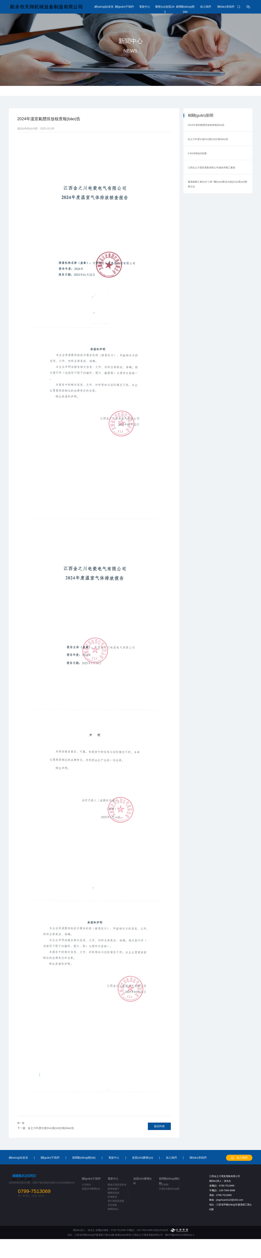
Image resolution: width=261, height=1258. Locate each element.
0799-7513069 (34, 1191)
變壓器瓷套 (113, 1192)
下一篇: (21, 1128)
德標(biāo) (113, 1209)
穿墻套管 (112, 1196)
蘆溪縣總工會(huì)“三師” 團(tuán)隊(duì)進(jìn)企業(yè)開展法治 (217, 184)
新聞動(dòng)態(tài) (185, 9)
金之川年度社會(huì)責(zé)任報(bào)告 (45, 1128)
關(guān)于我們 (124, 6)
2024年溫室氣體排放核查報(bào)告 (206, 125)
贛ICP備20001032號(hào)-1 (179, 1234)
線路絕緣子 (113, 1188)
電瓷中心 (144, 6)
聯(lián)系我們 (225, 6)
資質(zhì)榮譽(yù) (142, 1157)
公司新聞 (163, 1184)
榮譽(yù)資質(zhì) (165, 9)
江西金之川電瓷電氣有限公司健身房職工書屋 (211, 167)
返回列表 (159, 1126)
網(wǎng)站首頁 (104, 6)
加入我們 (205, 6)
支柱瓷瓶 (112, 1205)
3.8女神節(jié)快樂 (197, 153)
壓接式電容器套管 (117, 1184)
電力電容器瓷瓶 (116, 1201)
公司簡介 (86, 1184)
